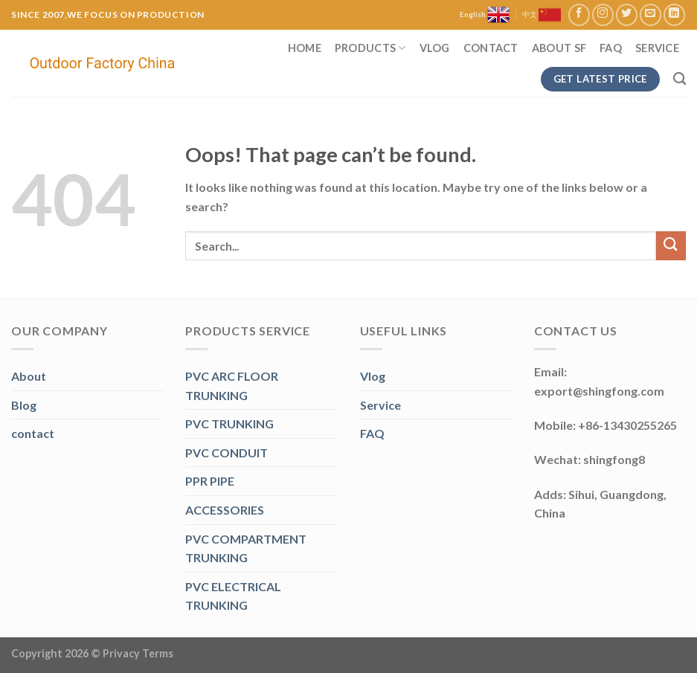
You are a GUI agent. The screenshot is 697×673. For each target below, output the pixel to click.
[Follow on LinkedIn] (674, 14)
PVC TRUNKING (229, 423)
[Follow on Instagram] (603, 14)
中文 (541, 15)
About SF (559, 48)
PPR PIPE (209, 481)
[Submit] (671, 245)
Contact (490, 48)
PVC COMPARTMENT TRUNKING (245, 548)
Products (370, 48)
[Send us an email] (650, 14)
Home (304, 48)
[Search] (679, 79)
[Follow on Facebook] (579, 14)
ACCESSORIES (224, 510)
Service (657, 48)
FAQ (611, 48)
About (28, 376)
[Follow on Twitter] (626, 14)
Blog (23, 405)
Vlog (435, 48)
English (485, 15)
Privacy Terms (138, 653)
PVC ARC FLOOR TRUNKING (231, 385)
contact (32, 433)
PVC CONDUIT (226, 452)
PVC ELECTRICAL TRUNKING (233, 596)
